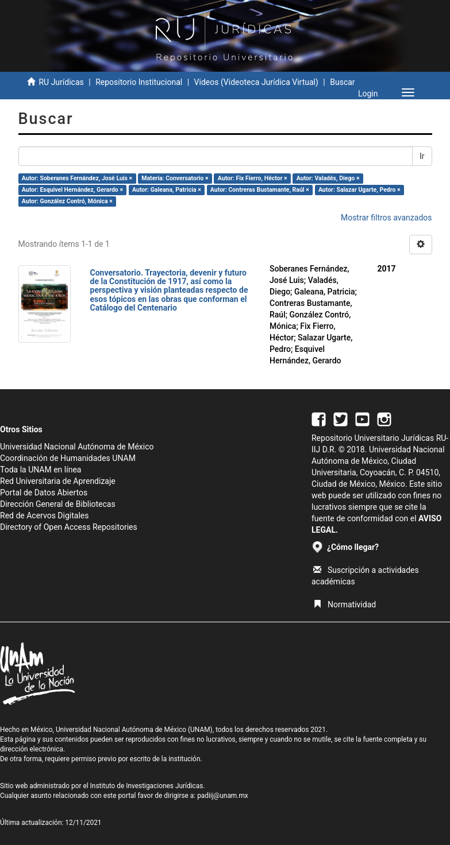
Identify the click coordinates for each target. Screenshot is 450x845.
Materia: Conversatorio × (174, 178)
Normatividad (344, 604)
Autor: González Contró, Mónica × (67, 201)
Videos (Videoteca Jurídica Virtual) (256, 82)
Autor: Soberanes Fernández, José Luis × (77, 178)
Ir (422, 156)
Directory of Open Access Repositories (68, 527)
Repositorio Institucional (138, 82)
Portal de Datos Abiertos (43, 492)
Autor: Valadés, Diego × (328, 178)
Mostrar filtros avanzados (386, 217)
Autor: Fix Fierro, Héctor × (252, 178)
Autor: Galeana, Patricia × (166, 189)
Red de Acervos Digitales (44, 515)
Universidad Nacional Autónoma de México (77, 446)
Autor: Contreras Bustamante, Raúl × (259, 189)
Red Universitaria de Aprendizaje (58, 481)
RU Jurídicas (61, 82)
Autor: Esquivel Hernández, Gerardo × (72, 189)
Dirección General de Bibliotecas (58, 504)
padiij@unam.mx (222, 796)
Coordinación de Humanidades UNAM (68, 458)
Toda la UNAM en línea (40, 469)
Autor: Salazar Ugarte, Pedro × (359, 189)
